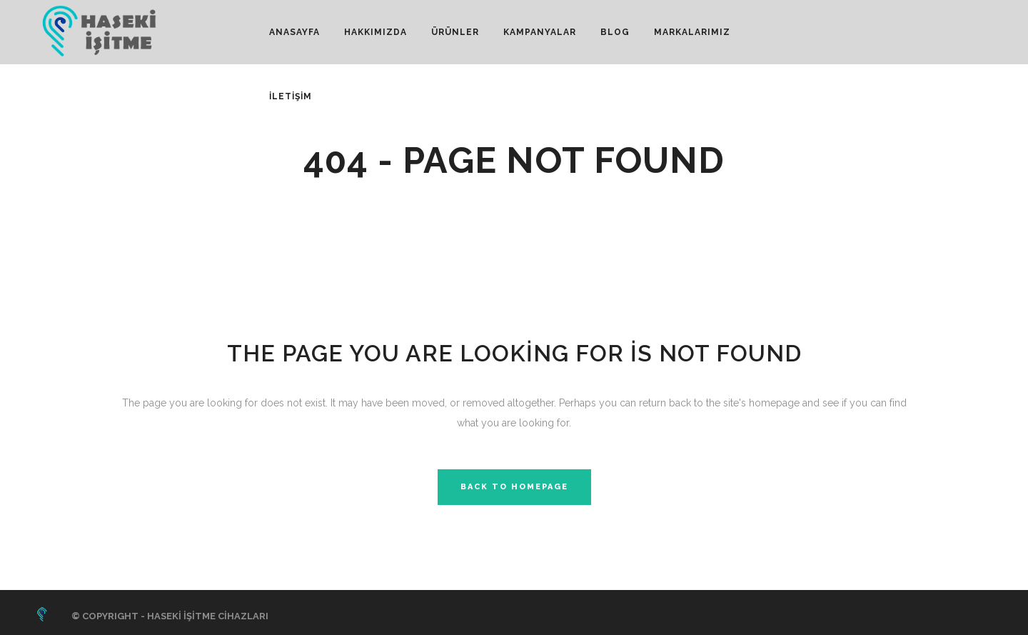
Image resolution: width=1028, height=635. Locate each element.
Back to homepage (514, 486)
